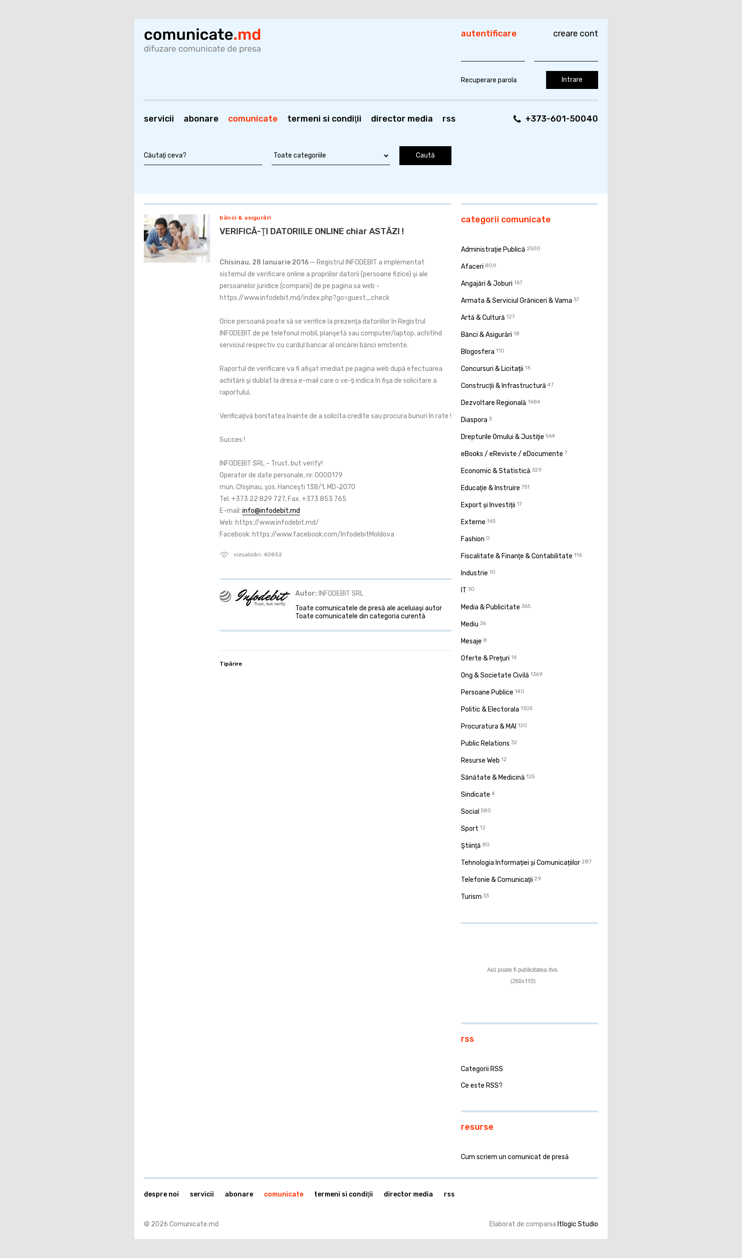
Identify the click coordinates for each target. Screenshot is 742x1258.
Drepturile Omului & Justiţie (502, 437)
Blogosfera (478, 352)
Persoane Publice (487, 692)
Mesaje (471, 641)
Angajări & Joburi (486, 284)
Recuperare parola (489, 80)
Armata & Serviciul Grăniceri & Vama (516, 301)
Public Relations (485, 743)
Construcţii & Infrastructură (503, 386)
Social (470, 812)
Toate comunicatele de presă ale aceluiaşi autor (368, 608)
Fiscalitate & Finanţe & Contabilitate (517, 556)
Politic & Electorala (490, 709)
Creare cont (575, 33)
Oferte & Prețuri (485, 658)
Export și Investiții (488, 505)
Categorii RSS (482, 1069)
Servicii (159, 119)
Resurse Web (480, 761)
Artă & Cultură (483, 318)
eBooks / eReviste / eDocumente (512, 454)
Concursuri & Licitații (492, 369)
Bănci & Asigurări (245, 217)
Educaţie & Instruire (490, 488)
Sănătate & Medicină (493, 778)
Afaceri (472, 267)
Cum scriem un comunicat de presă (515, 1157)
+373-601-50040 (561, 119)
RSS (449, 119)
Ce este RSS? (482, 1086)
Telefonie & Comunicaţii (497, 880)
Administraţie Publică (493, 250)
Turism (471, 897)
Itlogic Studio (577, 1224)
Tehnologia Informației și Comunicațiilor (520, 863)
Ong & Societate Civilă (495, 675)
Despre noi (161, 1194)
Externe (473, 522)
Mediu (469, 624)
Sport (469, 829)
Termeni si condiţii (324, 119)
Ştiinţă (471, 846)
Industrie (474, 573)
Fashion (473, 539)
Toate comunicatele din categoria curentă (360, 616)
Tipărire (231, 663)
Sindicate (475, 795)
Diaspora (474, 420)
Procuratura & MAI (488, 726)
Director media (402, 119)
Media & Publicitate (490, 607)
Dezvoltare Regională (493, 403)
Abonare (201, 119)
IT (464, 590)
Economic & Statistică (495, 471)
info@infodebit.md (271, 511)
